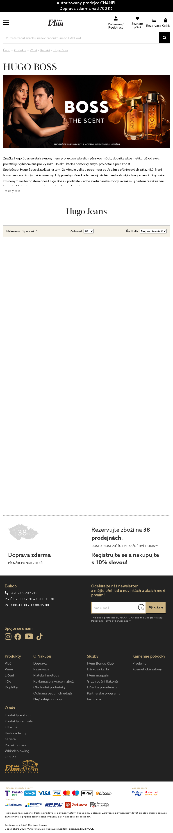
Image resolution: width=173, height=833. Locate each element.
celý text (14, 190)
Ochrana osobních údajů (52, 693)
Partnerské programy (103, 693)
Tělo (8, 681)
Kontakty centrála (19, 721)
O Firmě (11, 727)
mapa (44, 825)
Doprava (40, 663)
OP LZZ (11, 757)
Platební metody (46, 675)
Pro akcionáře (15, 745)
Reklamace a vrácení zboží (54, 681)
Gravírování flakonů (102, 681)
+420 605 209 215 (23, 593)
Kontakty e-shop (17, 715)
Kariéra (10, 739)
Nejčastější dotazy (47, 699)
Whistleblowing (17, 750)
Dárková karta (98, 669)
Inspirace (94, 699)
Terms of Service (113, 621)
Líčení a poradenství (102, 687)
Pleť (8, 663)
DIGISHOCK (87, 829)
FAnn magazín (98, 675)
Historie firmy (15, 733)
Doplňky (11, 687)
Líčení (9, 675)
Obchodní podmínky (49, 687)
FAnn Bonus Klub (100, 663)
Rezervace (41, 669)
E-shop (11, 586)
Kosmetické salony (147, 669)
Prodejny (139, 663)
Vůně (9, 669)
